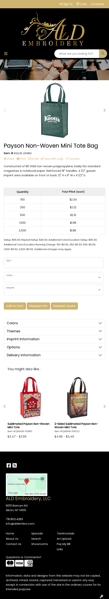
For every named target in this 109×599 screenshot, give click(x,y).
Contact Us (13, 544)
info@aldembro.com (20, 524)
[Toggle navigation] (6, 53)
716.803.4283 (14, 519)
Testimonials (65, 533)
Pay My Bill (63, 544)
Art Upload (64, 539)
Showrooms (39, 544)
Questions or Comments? (23, 557)
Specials (37, 533)
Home (10, 533)
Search (36, 539)
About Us (12, 539)
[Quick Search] (76, 53)
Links (60, 549)
